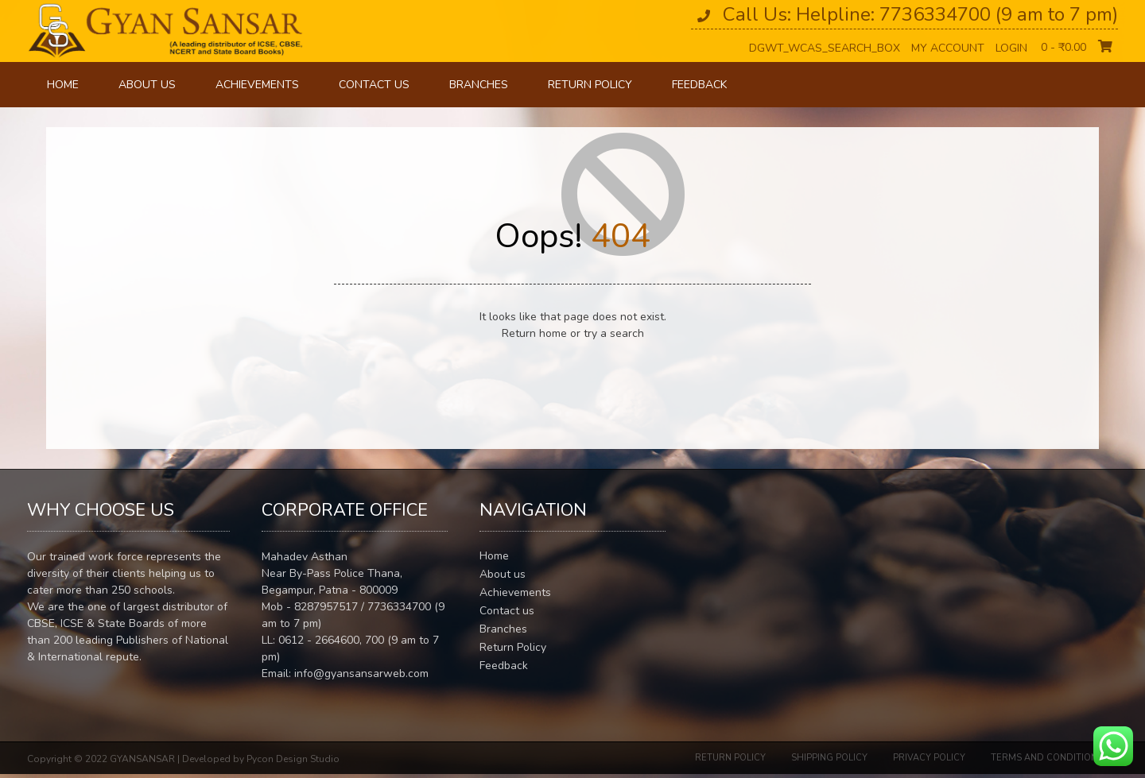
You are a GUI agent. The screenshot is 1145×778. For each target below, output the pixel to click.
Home (63, 84)
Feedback (699, 84)
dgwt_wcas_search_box (824, 48)
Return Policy (590, 84)
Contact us (374, 84)
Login (1011, 48)
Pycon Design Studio (293, 759)
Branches (478, 84)
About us (147, 84)
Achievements (257, 84)
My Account (947, 48)
